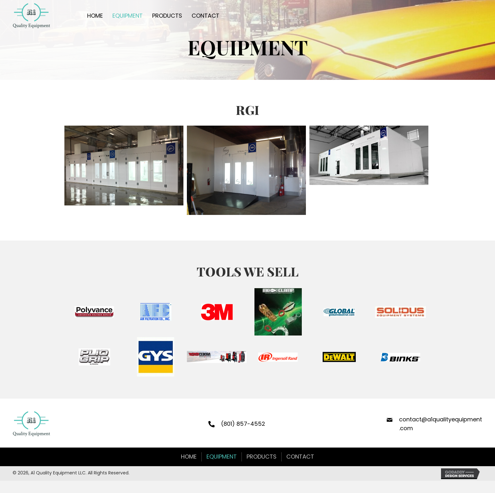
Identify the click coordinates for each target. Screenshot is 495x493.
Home (189, 456)
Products (262, 456)
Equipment (221, 456)
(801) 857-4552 (243, 424)
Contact (300, 456)
